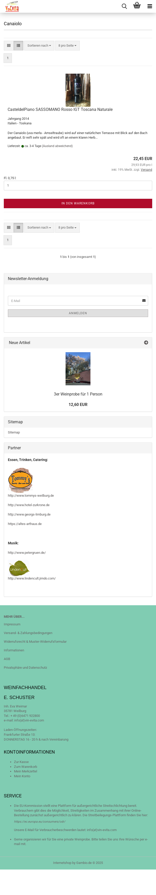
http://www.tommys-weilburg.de (31, 495)
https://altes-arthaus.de (25, 524)
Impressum (12, 624)
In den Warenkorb (78, 203)
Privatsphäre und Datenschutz (25, 667)
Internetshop (62, 863)
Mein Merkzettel (25, 771)
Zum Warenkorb (25, 767)
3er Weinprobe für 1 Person (78, 394)
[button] (9, 46)
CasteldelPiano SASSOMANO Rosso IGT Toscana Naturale (60, 109)
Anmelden (78, 313)
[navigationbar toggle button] (149, 6)
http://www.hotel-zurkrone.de (29, 505)
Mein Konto (22, 776)
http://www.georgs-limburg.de (29, 514)
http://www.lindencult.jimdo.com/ (32, 578)
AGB (7, 659)
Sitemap (14, 432)
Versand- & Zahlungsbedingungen (28, 633)
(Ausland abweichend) (57, 146)
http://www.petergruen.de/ (27, 553)
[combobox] (39, 46)
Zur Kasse (21, 762)
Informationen (14, 650)
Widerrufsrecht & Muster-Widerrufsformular (35, 641)
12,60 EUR (78, 404)
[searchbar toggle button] (124, 6)
